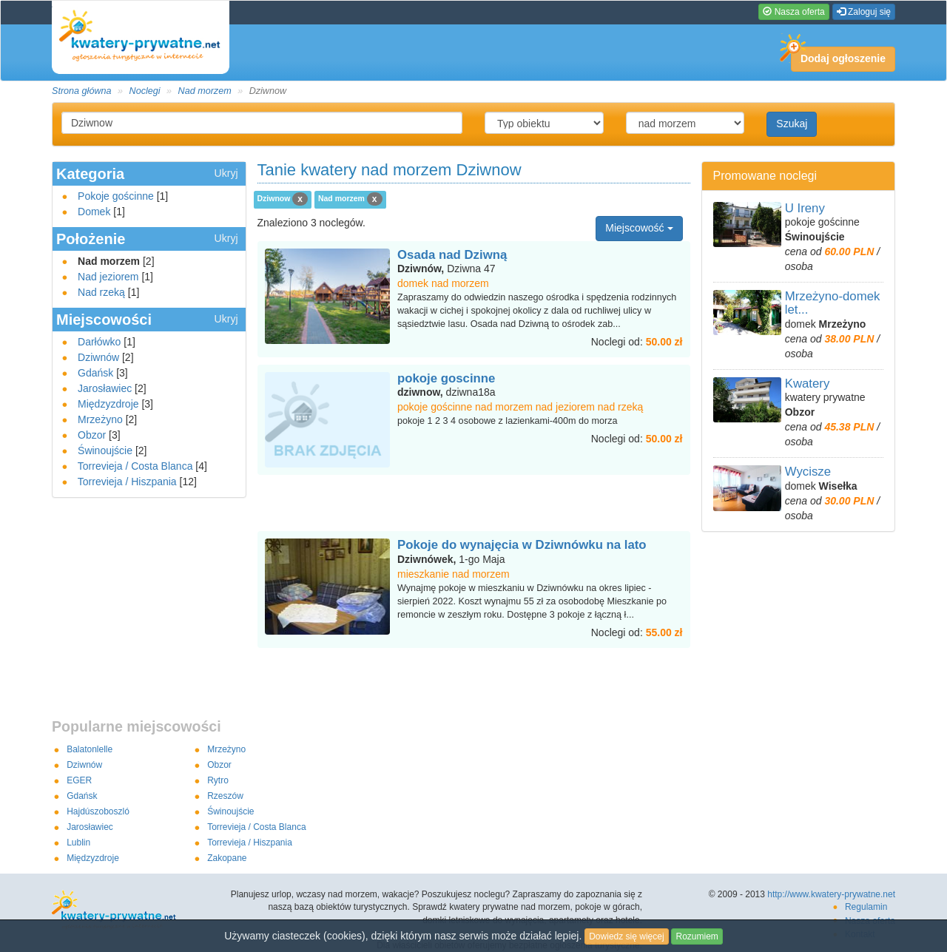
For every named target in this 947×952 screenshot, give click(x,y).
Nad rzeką (101, 292)
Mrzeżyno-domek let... (832, 303)
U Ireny (805, 208)
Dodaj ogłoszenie (838, 55)
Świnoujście (105, 450)
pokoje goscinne (446, 378)
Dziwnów (98, 357)
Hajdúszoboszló (98, 811)
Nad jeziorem (108, 277)
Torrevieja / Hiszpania (127, 481)
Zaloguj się (864, 12)
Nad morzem (205, 91)
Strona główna (82, 91)
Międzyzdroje (108, 404)
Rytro (218, 780)
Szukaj (791, 123)
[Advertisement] (473, 504)
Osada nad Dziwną (452, 255)
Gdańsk (95, 373)
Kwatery (807, 384)
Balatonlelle (89, 749)
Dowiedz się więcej (626, 936)
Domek (94, 211)
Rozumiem (696, 936)
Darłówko (99, 342)
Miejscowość (639, 228)
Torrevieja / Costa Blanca (135, 466)
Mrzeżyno (100, 419)
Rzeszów (225, 796)
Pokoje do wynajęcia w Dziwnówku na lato (522, 545)
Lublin (78, 842)
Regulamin (866, 907)
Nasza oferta (793, 12)
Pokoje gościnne (116, 196)
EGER (79, 780)
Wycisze (808, 472)
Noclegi (145, 91)
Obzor (92, 435)
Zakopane (226, 858)
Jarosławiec (105, 388)
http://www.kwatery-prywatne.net (831, 894)
